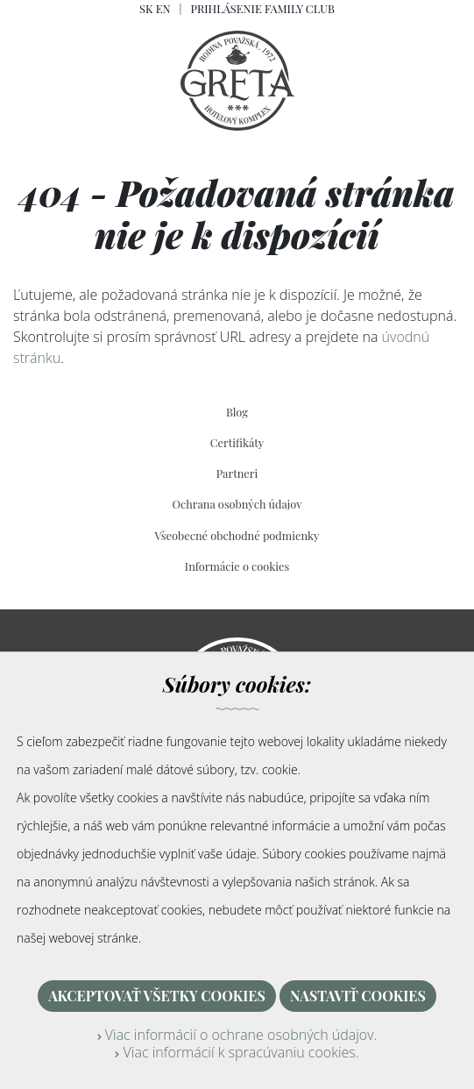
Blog (237, 411)
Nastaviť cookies (358, 995)
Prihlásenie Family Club (262, 8)
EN (163, 8)
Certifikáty (237, 442)
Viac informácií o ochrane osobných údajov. (237, 1034)
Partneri (237, 473)
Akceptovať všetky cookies (156, 995)
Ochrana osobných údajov (237, 503)
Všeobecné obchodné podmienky (236, 535)
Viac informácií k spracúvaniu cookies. (236, 1052)
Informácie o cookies (237, 566)
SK (145, 8)
